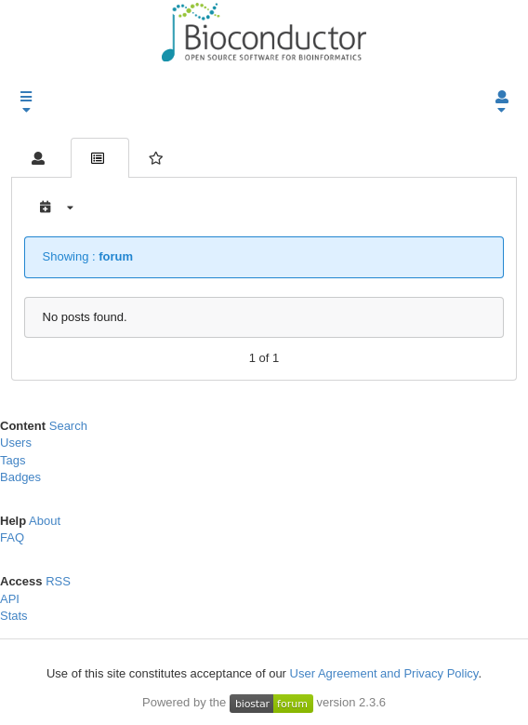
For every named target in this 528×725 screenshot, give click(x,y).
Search (68, 426)
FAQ (12, 537)
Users (16, 443)
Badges (20, 477)
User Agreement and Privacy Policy (384, 673)
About (44, 521)
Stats (14, 616)
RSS (58, 581)
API (10, 599)
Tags (12, 460)
